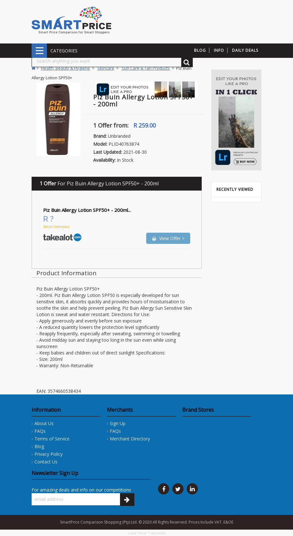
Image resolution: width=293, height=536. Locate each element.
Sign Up (117, 423)
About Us (44, 423)
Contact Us (45, 462)
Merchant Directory (130, 439)
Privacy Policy (48, 454)
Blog (39, 446)
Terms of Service (52, 439)
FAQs (40, 431)
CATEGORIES (39, 50)
